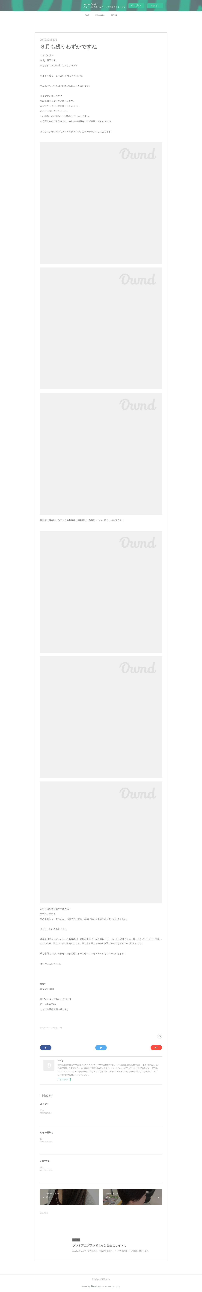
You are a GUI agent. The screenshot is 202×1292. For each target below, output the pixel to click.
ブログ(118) (44, 1028)
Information (100, 15)
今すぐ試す (136, 5)
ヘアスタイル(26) (55, 1028)
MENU (114, 15)
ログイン (155, 5)
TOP (87, 15)
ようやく (44, 1104)
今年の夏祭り (46, 1132)
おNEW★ (45, 1161)
